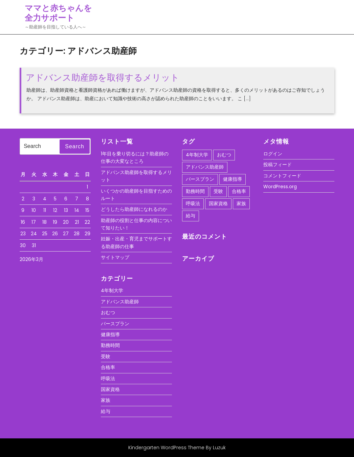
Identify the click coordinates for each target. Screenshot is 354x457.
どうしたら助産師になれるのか (134, 209)
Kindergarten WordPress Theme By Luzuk (177, 447)
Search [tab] (74, 146)
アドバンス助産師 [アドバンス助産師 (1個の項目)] (205, 167)
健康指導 (110, 334)
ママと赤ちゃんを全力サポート (58, 12)
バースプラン (115, 323)
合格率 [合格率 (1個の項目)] (239, 191)
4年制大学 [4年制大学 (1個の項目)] (197, 154)
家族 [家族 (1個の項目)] (241, 203)
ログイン (272, 153)
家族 (105, 400)
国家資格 (110, 389)
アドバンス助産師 (120, 301)
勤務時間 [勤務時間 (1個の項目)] (195, 191)
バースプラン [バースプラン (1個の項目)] (200, 179)
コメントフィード (282, 175)
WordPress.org (280, 186)
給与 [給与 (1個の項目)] (190, 215)
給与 (105, 411)
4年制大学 (112, 290)
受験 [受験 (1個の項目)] (218, 191)
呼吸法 (108, 378)
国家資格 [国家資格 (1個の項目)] (218, 203)
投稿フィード (277, 164)
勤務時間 (110, 345)
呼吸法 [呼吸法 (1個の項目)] (193, 203)
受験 (105, 356)
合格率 (108, 367)
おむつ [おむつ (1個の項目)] (224, 154)
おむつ (108, 312)
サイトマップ (115, 257)
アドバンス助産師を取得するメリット (102, 77)
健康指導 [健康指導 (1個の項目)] (232, 179)
